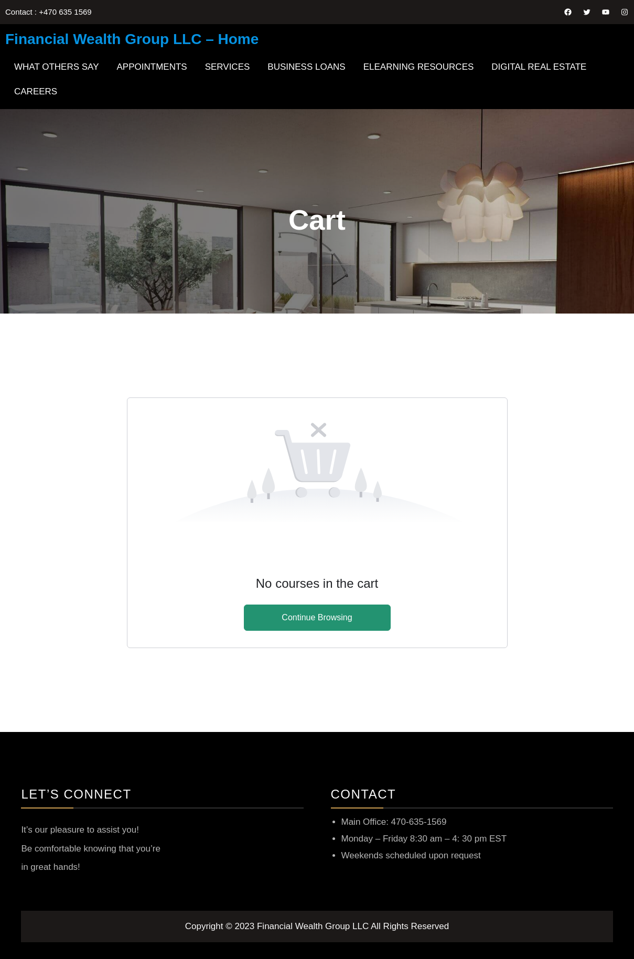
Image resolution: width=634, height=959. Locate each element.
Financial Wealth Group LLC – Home (132, 39)
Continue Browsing (317, 617)
